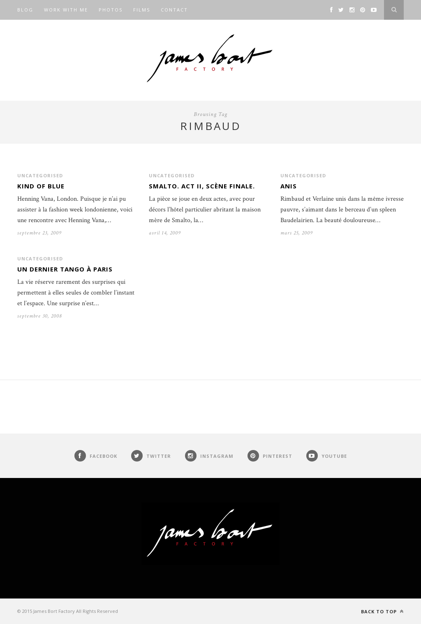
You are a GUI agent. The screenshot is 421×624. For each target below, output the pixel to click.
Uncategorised (40, 175)
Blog (25, 10)
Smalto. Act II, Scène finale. (202, 186)
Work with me (66, 10)
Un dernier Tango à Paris (65, 269)
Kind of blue (41, 186)
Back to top (382, 611)
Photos (111, 10)
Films (141, 10)
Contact (174, 10)
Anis (288, 186)
